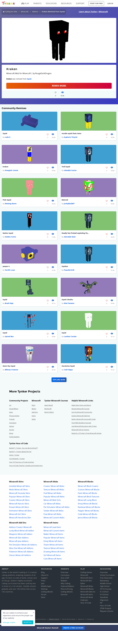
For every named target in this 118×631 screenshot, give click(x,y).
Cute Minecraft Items (53, 560)
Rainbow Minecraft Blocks (89, 509)
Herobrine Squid (68, 367)
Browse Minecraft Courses (80, 410)
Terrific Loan (10, 271)
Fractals (12, 421)
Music (11, 435)
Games (11, 428)
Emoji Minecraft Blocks (87, 505)
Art (10, 407)
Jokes (11, 414)
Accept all (28, 622)
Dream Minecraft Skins (19, 509)
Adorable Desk (70, 237)
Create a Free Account (73, 628)
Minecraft (24, 11)
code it (7, 137)
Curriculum (65, 577)
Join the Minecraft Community (82, 414)
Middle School (105, 585)
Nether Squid (8, 234)
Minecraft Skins (86, 579)
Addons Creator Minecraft (20, 529)
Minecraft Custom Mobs (54, 519)
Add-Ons (35, 414)
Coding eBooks (47, 593)
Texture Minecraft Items (54, 550)
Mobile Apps (46, 588)
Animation (12, 424)
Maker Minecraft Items (53, 536)
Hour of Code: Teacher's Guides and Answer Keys (26, 467)
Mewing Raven (10, 204)
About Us (44, 577)
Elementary (104, 582)
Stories (11, 431)
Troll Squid (66, 167)
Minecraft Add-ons (87, 593)
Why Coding (65, 585)
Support (44, 579)
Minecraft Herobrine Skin (20, 519)
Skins (33, 407)
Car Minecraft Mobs (52, 505)
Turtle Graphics (14, 438)
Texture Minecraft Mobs (54, 491)
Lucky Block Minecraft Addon (21, 532)
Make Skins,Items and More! (81, 407)
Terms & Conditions (39, 621)
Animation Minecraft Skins (20, 512)
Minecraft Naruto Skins (19, 505)
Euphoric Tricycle (70, 137)
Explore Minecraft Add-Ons (81, 417)
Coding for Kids (11, 11)
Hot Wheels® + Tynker (17, 460)
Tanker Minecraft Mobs (53, 512)
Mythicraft (48, 410)
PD (101, 604)
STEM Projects (105, 610)
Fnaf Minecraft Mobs (52, 495)
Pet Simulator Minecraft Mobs (56, 509)
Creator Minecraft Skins (19, 502)
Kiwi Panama (69, 304)
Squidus (65, 267)
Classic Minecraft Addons (20, 557)
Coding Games (86, 574)
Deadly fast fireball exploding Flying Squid (75, 234)
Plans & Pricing (67, 590)
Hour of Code (85, 604)
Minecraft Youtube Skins (19, 495)
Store (43, 599)
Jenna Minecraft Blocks (87, 519)
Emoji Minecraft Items (53, 543)
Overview (64, 574)
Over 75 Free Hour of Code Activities (21, 464)
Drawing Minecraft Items (54, 553)
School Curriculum (107, 577)
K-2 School (104, 593)
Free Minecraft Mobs (52, 516)
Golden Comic (10, 237)
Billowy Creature (11, 371)
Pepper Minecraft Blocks (88, 512)
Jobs (42, 585)
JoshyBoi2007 (69, 204)
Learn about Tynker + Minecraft (93, 11)
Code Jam (84, 602)
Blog (43, 574)
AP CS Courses (105, 590)
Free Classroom (106, 579)
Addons (35, 11)
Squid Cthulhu (67, 301)
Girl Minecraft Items (52, 557)
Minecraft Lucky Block (87, 502)
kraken (5, 167)
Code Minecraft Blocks (87, 516)
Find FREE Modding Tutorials (81, 424)
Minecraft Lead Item (52, 529)
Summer (64, 596)
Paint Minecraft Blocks (87, 495)
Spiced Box (9, 338)
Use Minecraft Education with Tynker (84, 428)
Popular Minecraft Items (54, 539)
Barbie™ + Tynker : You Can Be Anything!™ (23, 450)
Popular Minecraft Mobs (54, 498)
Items (34, 417)
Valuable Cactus (70, 171)
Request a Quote (106, 613)
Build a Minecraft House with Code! (84, 421)
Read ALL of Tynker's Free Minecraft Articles (86, 435)
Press (43, 582)
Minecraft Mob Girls (52, 502)
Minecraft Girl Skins (17, 516)
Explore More (59, 381)
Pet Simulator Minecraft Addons (23, 546)
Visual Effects (13, 410)
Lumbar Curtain (70, 338)
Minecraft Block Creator (88, 488)
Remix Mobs (59, 85)
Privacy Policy (54, 621)
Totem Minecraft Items (53, 546)
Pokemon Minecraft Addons (21, 553)
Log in (110, 3)
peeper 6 (6, 267)
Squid (29, 79)
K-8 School (104, 596)
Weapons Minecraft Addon (20, 536)
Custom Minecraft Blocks (88, 491)
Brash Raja (9, 304)
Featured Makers (67, 588)
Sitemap (44, 590)
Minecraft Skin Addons (19, 539)
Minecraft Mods (86, 599)
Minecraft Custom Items (54, 532)
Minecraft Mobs (86, 588)
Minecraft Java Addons (18, 543)
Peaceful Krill (69, 271)
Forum (43, 596)
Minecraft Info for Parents (80, 431)
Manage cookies (9, 622)
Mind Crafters (49, 414)
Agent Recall (48, 407)
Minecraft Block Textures (88, 498)
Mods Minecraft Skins (18, 491)
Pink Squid (7, 200)
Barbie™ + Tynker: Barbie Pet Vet (20, 453)
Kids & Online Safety (68, 621)
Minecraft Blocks (87, 590)
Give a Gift (65, 579)
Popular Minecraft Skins (19, 498)
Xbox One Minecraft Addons (21, 550)
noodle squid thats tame (71, 133)
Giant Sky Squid (9, 367)
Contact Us (90, 621)
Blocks (34, 410)
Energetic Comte (11, 171)
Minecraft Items (86, 596)
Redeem (64, 582)
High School (104, 588)
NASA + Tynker (14, 457)
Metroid (65, 200)
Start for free (96, 3)
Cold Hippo (68, 371)
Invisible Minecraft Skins (19, 488)
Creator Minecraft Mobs (54, 488)
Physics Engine (14, 417)
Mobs (34, 421)
